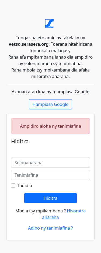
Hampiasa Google (51, 104)
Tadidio (25, 185)
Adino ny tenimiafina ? (50, 228)
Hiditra (50, 198)
